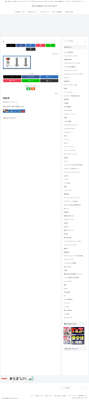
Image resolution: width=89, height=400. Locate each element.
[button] (54, 45)
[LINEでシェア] (44, 45)
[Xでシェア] (7, 45)
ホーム (31, 395)
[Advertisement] (44, 25)
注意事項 (64, 395)
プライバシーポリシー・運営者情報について (77, 395)
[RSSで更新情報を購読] (32, 85)
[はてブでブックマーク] (26, 45)
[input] (75, 41)
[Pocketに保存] (35, 45)
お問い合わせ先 (57, 395)
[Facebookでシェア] (16, 45)
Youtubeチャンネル (39, 395)
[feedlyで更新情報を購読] (29, 85)
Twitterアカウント (48, 395)
